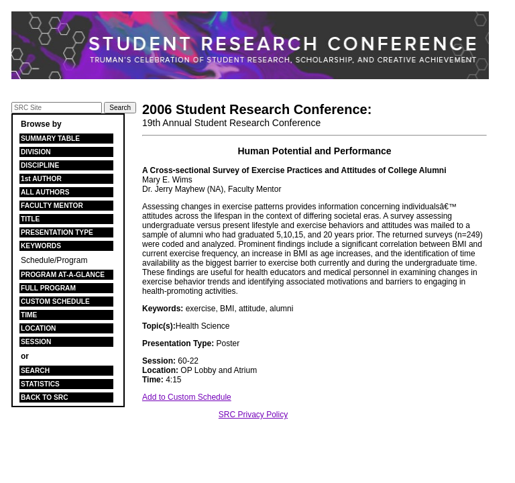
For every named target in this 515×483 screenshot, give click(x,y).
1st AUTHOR (41, 178)
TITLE (30, 219)
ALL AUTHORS (45, 192)
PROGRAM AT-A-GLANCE (63, 274)
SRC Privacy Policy (253, 414)
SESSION (36, 341)
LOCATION (38, 328)
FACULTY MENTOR (52, 205)
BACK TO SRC (44, 397)
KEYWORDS (41, 246)
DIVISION (36, 152)
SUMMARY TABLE (50, 138)
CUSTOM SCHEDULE (55, 301)
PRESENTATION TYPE (57, 232)
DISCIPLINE (40, 165)
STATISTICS (40, 384)
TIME (29, 315)
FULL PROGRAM (48, 288)
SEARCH (35, 370)
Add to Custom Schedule (186, 397)
